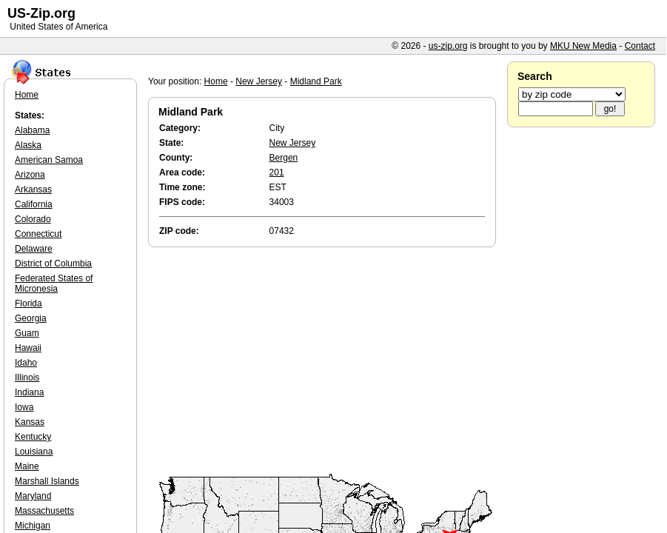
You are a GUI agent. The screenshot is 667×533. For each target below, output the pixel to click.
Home (216, 81)
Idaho (26, 363)
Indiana (29, 392)
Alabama (32, 130)
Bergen (283, 157)
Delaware (34, 249)
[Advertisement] (325, 361)
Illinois (27, 377)
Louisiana (34, 451)
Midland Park (316, 81)
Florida (28, 303)
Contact (640, 46)
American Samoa (49, 160)
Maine (27, 466)
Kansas (29, 422)
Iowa (24, 407)
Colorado (33, 219)
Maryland (33, 496)
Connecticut (38, 234)
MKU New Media (583, 46)
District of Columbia (53, 263)
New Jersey (258, 81)
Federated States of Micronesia (54, 283)
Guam (27, 333)
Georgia (31, 318)
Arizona (30, 175)
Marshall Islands (47, 481)
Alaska (28, 145)
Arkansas (33, 189)
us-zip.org (448, 46)
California (34, 204)
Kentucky (33, 437)
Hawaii (28, 348)
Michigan (32, 525)
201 (276, 172)
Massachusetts (44, 511)
